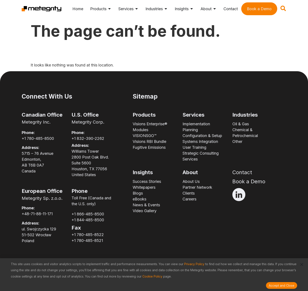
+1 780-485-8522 (88, 234)
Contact (242, 172)
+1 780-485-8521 (87, 240)
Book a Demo (248, 181)
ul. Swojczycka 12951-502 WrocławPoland (39, 235)
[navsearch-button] (283, 9)
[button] (302, 264)
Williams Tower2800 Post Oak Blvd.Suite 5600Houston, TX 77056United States (90, 163)
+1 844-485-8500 (88, 220)
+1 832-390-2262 (88, 138)
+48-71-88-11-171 (37, 214)
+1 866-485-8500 (88, 214)
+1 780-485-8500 (38, 138)
